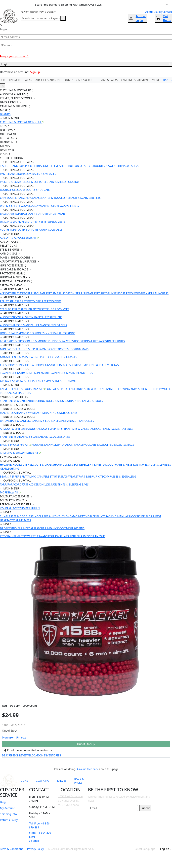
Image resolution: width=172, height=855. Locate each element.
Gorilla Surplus (60, 849)
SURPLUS (34, 508)
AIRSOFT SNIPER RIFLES (74, 293)
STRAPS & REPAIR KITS (89, 476)
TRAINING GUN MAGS (62, 373)
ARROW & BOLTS (24, 381)
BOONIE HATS (15, 198)
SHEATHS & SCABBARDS (31, 437)
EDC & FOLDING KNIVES (100, 389)
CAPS (3, 198)
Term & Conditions (11, 849)
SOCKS (21, 190)
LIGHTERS (21, 536)
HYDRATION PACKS (70, 444)
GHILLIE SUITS (49, 484)
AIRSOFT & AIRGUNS (48, 80)
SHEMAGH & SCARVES (77, 198)
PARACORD (14, 484)
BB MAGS (24, 325)
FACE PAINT (96, 516)
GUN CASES (7, 349)
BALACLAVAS (32, 198)
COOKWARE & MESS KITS (123, 464)
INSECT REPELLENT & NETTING (88, 464)
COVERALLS (7, 508)
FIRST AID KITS (30, 484)
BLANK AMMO (43, 381)
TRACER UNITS (116, 341)
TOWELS (144, 464)
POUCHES (37, 444)
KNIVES (61, 780)
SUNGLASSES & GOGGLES (16, 516)
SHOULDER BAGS (92, 444)
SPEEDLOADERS (57, 325)
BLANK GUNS (84, 373)
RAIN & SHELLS (57, 182)
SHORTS (20, 174)
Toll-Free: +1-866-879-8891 (39, 825)
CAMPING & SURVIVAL (135, 80)
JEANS (11, 174)
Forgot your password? (14, 56)
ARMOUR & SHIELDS (12, 429)
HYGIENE (5, 464)
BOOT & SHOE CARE (38, 190)
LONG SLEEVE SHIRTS (55, 166)
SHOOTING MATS (77, 349)
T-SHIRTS (5, 166)
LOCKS (134, 516)
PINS (82, 528)
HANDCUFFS (73, 421)
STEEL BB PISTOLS (31, 309)
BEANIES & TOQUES (52, 198)
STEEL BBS (55, 317)
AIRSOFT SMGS (50, 293)
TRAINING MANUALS (117, 516)
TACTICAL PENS (98, 429)
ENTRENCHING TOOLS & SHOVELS (47, 401)
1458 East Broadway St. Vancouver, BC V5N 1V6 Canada (70, 800)
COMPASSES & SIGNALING (119, 476)
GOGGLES (6, 357)
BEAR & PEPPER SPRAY (14, 476)
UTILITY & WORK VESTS (14, 221)
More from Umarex (14, 737)
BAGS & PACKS (109, 80)
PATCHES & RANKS (46, 528)
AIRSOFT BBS (8, 317)
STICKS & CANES (79, 429)
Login (86, 64)
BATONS (5, 421)
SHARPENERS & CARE (13, 401)
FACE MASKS (20, 357)
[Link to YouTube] (111, 781)
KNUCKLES (87, 421)
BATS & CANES (19, 421)
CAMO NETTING (79, 516)
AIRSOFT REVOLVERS (127, 293)
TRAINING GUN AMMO (35, 373)
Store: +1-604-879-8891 (40, 835)
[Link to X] (143, 781)
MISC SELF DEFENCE (120, 429)
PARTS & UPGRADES (94, 341)
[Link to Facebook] (119, 781)
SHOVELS (17, 464)
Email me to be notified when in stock (29, 750)
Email (34, 841)
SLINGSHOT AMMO (64, 381)
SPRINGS (69, 333)
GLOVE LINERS (70, 206)
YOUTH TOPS (8, 229)
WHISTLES (33, 536)
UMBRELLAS (76, 536)
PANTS (4, 174)
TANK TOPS (18, 166)
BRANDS (167, 80)
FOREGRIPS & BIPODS (13, 341)
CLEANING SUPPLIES (27, 349)
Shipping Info (8, 814)
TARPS (4, 484)
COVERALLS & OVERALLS (41, 174)
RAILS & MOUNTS (38, 341)
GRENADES (7, 381)
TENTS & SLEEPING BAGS (73, 484)
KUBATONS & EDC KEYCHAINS (46, 421)
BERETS (96, 198)
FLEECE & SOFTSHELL (35, 182)
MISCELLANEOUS (94, 536)
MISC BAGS (127, 444)
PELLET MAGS (38, 325)
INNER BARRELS (54, 333)
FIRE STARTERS (53, 476)
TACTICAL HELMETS (19, 520)
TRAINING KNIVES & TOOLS (86, 401)
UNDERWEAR (56, 214)
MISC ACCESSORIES (58, 437)
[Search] (40, 18)
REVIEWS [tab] (24, 755)
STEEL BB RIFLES (10, 309)
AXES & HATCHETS (19, 393)
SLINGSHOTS (24, 365)
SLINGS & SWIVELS (60, 341)
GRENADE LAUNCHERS (154, 293)
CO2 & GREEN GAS (27, 317)
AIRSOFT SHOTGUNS (102, 293)
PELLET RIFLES (9, 301)
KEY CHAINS (7, 536)
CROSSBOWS (8, 365)
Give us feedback (87, 769)
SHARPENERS (8, 437)
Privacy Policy (35, 849)
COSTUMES (21, 508)
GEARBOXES (37, 333)
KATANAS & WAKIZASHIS (29, 413)
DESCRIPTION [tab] (10, 755)
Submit (145, 808)
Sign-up (35, 72)
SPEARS (73, 413)
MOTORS (23, 333)
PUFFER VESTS (37, 221)
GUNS (24, 780)
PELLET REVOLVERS (49, 301)
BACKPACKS (51, 444)
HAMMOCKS (61, 464)
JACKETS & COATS (11, 182)
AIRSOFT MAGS (9, 325)
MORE (156, 80)
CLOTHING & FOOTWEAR (16, 80)
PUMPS (153, 464)
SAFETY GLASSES (66, 357)
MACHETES (7, 413)
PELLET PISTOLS (28, 301)
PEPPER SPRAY (60, 429)
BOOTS (4, 190)
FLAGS (75, 528)
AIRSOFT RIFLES (10, 293)
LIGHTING (13, 468)
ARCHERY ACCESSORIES (65, 365)
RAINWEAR (69, 476)
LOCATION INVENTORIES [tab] (45, 755)
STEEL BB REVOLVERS (56, 309)
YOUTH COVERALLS (50, 229)
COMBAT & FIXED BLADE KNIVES (65, 389)
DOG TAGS (64, 528)
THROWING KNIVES (127, 389)
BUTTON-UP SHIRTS (80, 166)
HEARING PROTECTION (42, 357)
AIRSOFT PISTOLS (30, 293)
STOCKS (77, 341)
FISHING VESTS (55, 221)
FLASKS (56, 536)
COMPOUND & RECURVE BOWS (99, 365)
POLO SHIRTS (33, 166)
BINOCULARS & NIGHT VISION (51, 516)
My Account (7, 808)
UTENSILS (29, 464)
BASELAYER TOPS (10, 214)
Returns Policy (9, 820)
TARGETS (61, 349)
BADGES (5, 528)
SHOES (13, 190)
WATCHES (46, 536)
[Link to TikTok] (135, 781)
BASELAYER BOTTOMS (34, 214)
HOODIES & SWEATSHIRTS (109, 166)
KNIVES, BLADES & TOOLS (80, 80)
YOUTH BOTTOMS (27, 229)
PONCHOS (73, 182)
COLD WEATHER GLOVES (46, 206)
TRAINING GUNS (10, 373)
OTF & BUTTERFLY (151, 389)
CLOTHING (42, 780)
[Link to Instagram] (127, 781)
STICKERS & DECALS (22, 528)
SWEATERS (132, 166)
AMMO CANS (48, 349)
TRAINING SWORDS (56, 413)
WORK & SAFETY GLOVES (15, 206)
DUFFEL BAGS (111, 444)
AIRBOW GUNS (41, 365)
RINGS (65, 536)
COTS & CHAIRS (44, 464)
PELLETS (44, 317)
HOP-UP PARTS (9, 333)
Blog (3, 802)
